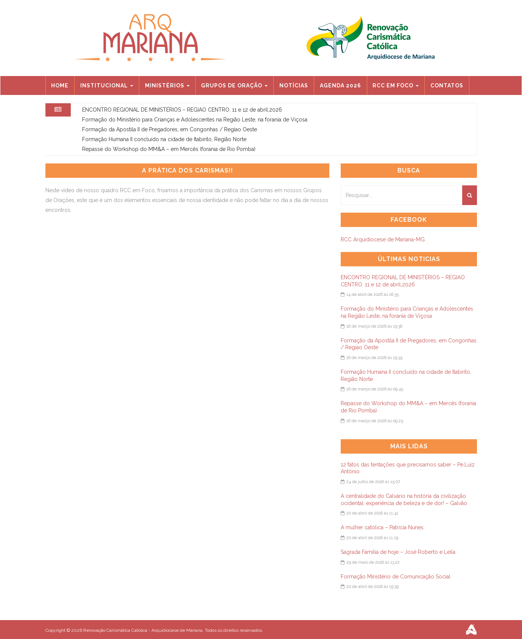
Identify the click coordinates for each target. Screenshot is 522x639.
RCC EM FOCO (395, 85)
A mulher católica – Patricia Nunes (382, 527)
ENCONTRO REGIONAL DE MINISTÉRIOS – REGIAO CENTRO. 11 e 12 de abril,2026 (182, 110)
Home (60, 85)
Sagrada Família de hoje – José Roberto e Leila (398, 552)
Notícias (293, 85)
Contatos (446, 85)
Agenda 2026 (340, 85)
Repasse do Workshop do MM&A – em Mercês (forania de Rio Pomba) (169, 149)
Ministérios (167, 85)
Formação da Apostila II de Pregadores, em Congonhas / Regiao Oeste (169, 129)
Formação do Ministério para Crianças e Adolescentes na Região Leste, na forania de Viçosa (194, 120)
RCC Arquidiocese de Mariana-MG (383, 239)
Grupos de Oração (234, 85)
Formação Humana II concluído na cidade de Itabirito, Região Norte (164, 139)
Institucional (106, 85)
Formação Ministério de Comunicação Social (395, 577)
